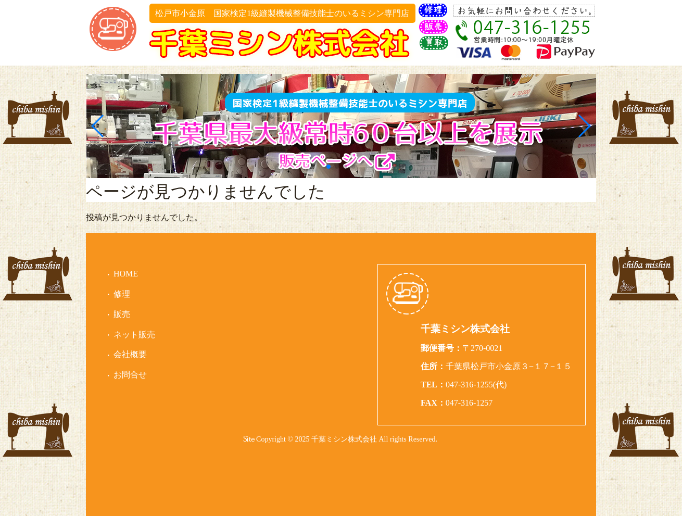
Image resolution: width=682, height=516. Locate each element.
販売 (121, 314)
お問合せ (130, 374)
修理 (121, 294)
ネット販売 (134, 334)
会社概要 (130, 354)
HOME (125, 273)
